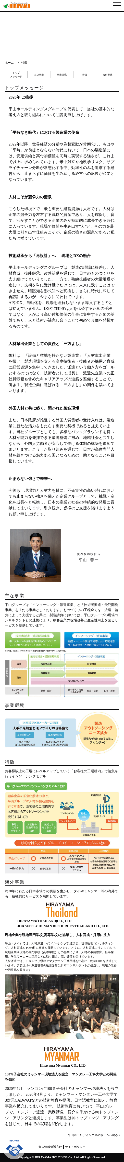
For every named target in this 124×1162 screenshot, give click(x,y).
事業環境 (62, 74)
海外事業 (107, 74)
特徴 (84, 74)
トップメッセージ (16, 74)
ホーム (9, 62)
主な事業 (39, 74)
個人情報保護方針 (50, 1147)
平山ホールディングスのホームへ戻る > (94, 1135)
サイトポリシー (75, 1147)
